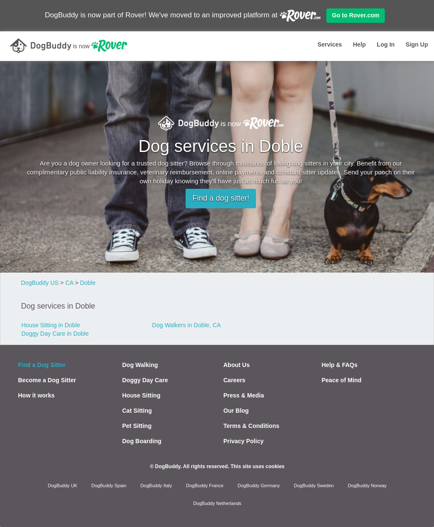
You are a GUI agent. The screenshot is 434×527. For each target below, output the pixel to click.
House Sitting (141, 395)
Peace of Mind (342, 380)
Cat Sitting (137, 410)
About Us (236, 364)
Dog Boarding (141, 441)
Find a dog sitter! (220, 198)
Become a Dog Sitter (47, 380)
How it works (36, 395)
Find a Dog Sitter (42, 364)
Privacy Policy (243, 441)
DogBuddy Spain (109, 485)
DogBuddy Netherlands (217, 503)
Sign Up (417, 44)
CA (69, 282)
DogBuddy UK (63, 485)
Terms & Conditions (251, 425)
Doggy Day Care (145, 380)
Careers (234, 380)
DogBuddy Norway (367, 485)
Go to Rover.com (355, 15)
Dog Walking (140, 364)
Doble (88, 282)
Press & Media (243, 395)
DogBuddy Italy (156, 485)
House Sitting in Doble (51, 325)
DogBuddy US (40, 282)
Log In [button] (386, 44)
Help (359, 44)
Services (329, 44)
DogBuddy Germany (259, 485)
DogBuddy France (205, 485)
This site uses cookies (257, 466)
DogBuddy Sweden (314, 485)
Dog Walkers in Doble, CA (186, 325)
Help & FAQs (340, 364)
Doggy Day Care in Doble (55, 333)
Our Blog (236, 410)
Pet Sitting (136, 425)
